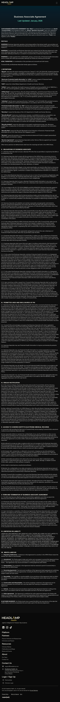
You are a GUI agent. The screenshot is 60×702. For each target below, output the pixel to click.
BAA (21, 694)
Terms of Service (15, 694)
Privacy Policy (5, 694)
